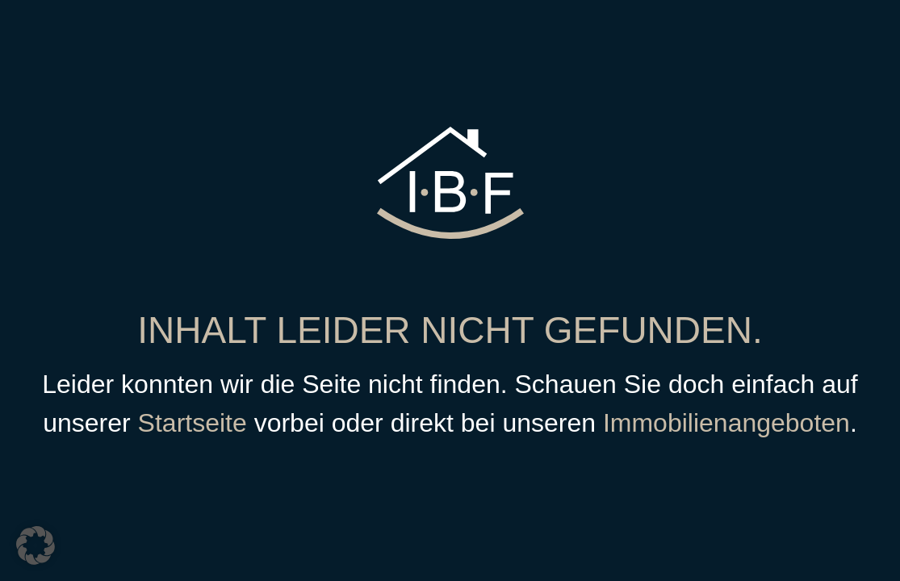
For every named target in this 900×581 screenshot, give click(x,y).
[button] (35, 545)
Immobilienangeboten (726, 422)
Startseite (192, 422)
